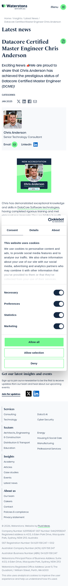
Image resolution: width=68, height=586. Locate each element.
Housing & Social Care (49, 438)
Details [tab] (34, 230)
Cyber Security (45, 419)
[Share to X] (18, 101)
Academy (9, 461)
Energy (41, 432)
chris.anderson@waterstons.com (14, 144)
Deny (34, 363)
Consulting (10, 414)
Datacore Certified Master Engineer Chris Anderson (32, 21)
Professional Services (49, 448)
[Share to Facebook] (29, 101)
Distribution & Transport (17, 442)
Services (9, 409)
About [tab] (56, 230)
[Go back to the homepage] (14, 7)
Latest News (31, 18)
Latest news (10, 483)
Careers (8, 501)
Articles (8, 467)
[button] (58, 7)
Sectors (8, 427)
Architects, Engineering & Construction (17, 435)
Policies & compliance (16, 512)
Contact (8, 506)
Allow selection (34, 352)
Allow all (34, 342)
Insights (17, 18)
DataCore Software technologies (38, 207)
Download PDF (63, 41)
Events (7, 477)
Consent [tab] (12, 230)
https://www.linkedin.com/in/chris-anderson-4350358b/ (35, 144)
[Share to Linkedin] (24, 101)
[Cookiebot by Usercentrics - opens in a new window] (48, 220)
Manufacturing (45, 443)
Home (7, 18)
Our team (9, 496)
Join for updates (11, 394)
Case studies (11, 472)
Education (9, 448)
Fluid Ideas (44, 526)
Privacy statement (14, 517)
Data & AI (42, 414)
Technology (10, 419)
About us (10, 491)
